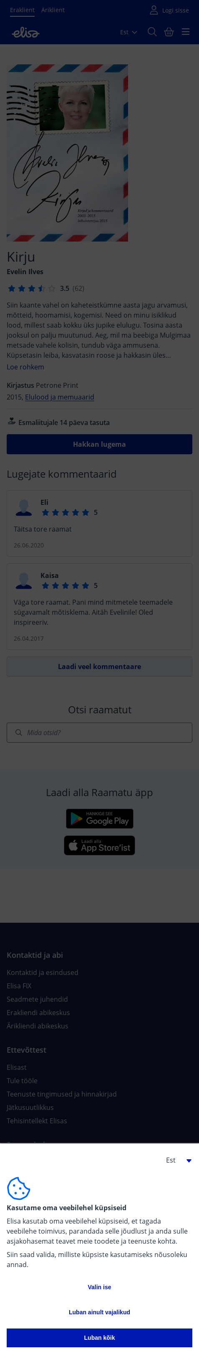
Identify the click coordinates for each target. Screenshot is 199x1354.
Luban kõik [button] (99, 1337)
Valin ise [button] (99, 1287)
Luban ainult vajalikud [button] (99, 1312)
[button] (175, 1160)
